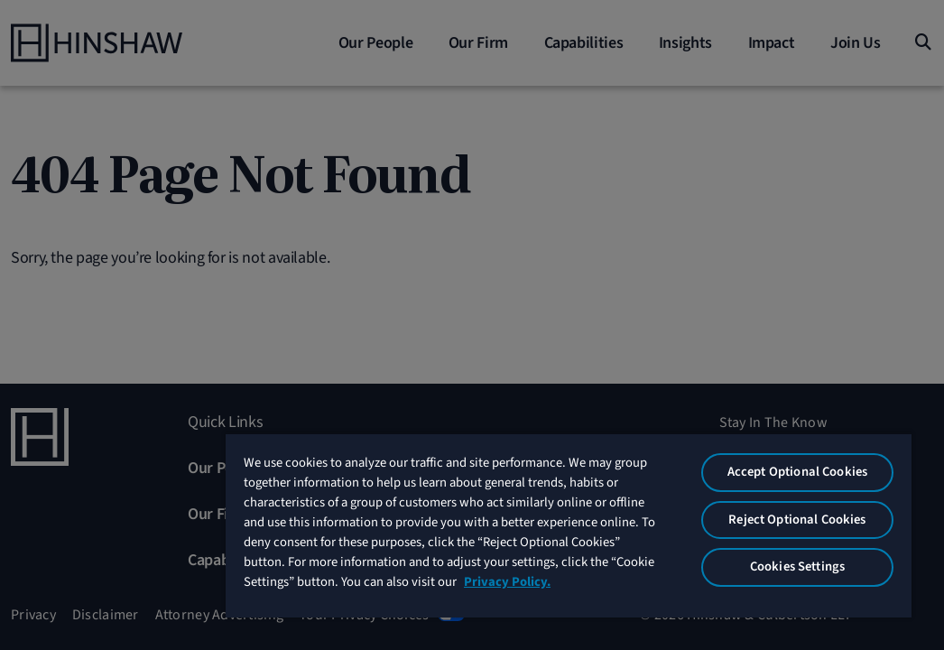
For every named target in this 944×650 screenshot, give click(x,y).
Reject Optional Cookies (818, 511)
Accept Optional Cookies (819, 449)
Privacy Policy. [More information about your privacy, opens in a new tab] (592, 592)
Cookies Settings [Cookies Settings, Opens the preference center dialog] (818, 564)
